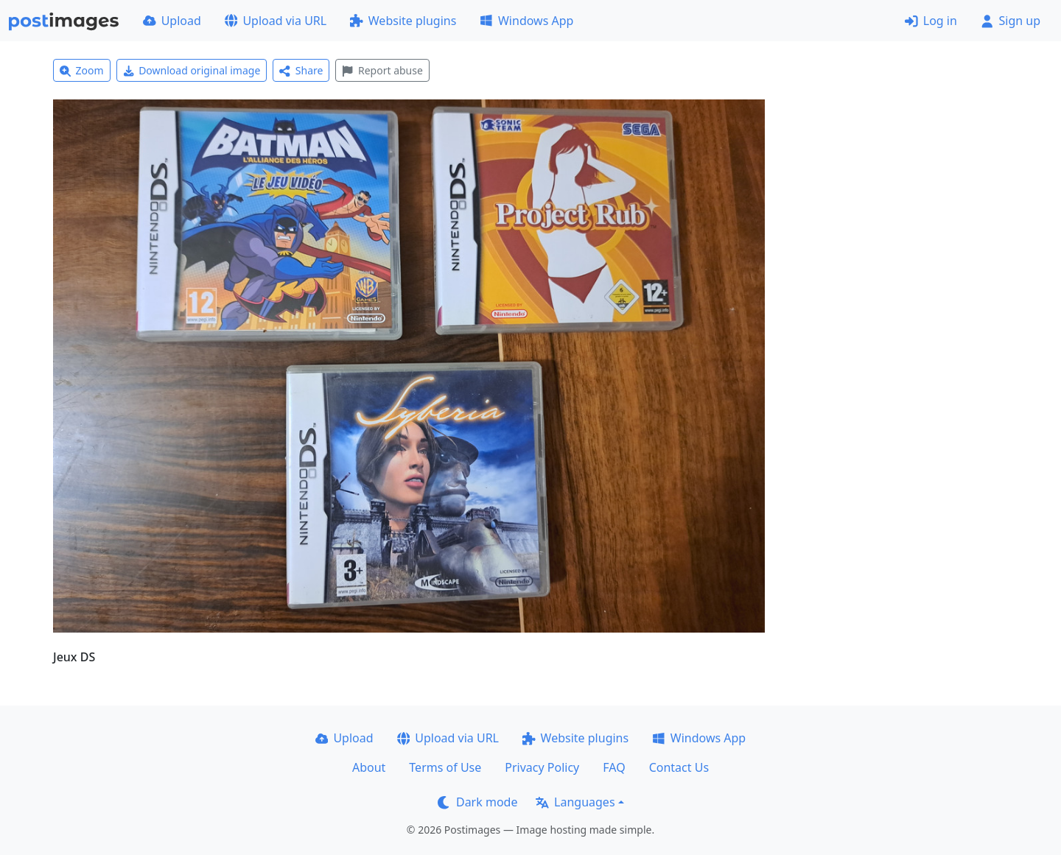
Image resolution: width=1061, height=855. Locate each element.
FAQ (614, 767)
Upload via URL (275, 21)
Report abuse (382, 70)
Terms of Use (445, 767)
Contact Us (679, 767)
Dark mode (477, 802)
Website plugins (403, 21)
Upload (172, 21)
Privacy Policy (542, 767)
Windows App (526, 21)
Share (301, 70)
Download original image (192, 70)
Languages (575, 802)
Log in (931, 21)
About (368, 767)
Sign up (1010, 21)
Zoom (82, 70)
